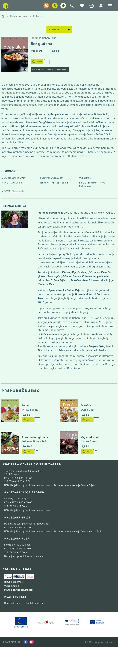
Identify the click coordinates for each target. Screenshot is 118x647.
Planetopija (18, 191)
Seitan (26, 405)
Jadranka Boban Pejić (43, 38)
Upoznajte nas (12, 603)
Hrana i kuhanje (19, 16)
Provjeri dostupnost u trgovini (50, 69)
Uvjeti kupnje (11, 585)
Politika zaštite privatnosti (18, 589)
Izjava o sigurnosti (14, 581)
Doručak (86, 405)
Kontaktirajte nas (35, 603)
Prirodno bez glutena (35, 437)
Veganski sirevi (90, 437)
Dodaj (37, 61)
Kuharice (38, 16)
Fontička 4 (10, 544)
